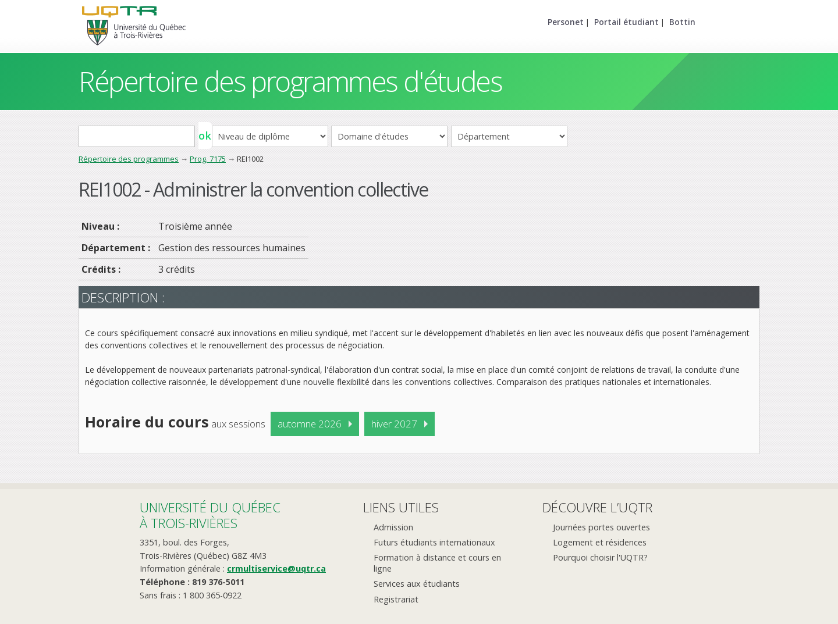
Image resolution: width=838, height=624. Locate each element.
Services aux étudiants (417, 583)
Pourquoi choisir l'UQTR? (600, 557)
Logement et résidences (600, 542)
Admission (393, 527)
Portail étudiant (626, 21)
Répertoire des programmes (129, 159)
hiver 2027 (394, 423)
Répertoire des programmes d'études (290, 81)
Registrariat (396, 599)
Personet (566, 21)
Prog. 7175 (208, 159)
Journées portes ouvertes (601, 527)
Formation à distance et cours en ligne (437, 563)
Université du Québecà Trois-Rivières (210, 515)
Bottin (682, 21)
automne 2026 (310, 423)
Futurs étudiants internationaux (434, 542)
